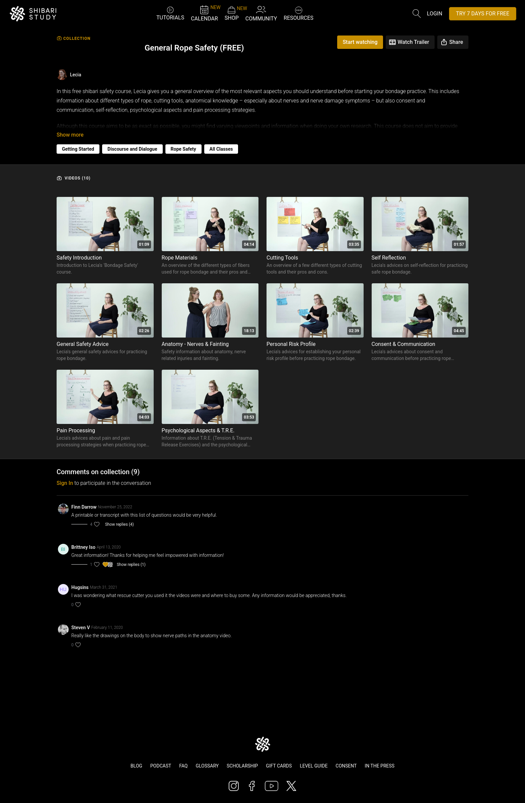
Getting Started (78, 149)
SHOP (232, 13)
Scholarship (242, 766)
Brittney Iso (83, 547)
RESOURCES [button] (298, 13)
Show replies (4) (119, 524)
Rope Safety (183, 149)
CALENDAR (204, 13)
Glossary (207, 766)
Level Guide (313, 766)
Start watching (360, 42)
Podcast (160, 766)
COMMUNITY (261, 13)
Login (434, 13)
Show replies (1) (131, 564)
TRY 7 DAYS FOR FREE (482, 13)
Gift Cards (279, 766)
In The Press (379, 766)
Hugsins (80, 587)
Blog (136, 766)
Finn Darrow (83, 507)
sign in (65, 483)
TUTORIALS (170, 13)
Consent (346, 766)
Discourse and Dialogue (132, 149)
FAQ (183, 766)
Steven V (80, 627)
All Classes (221, 149)
